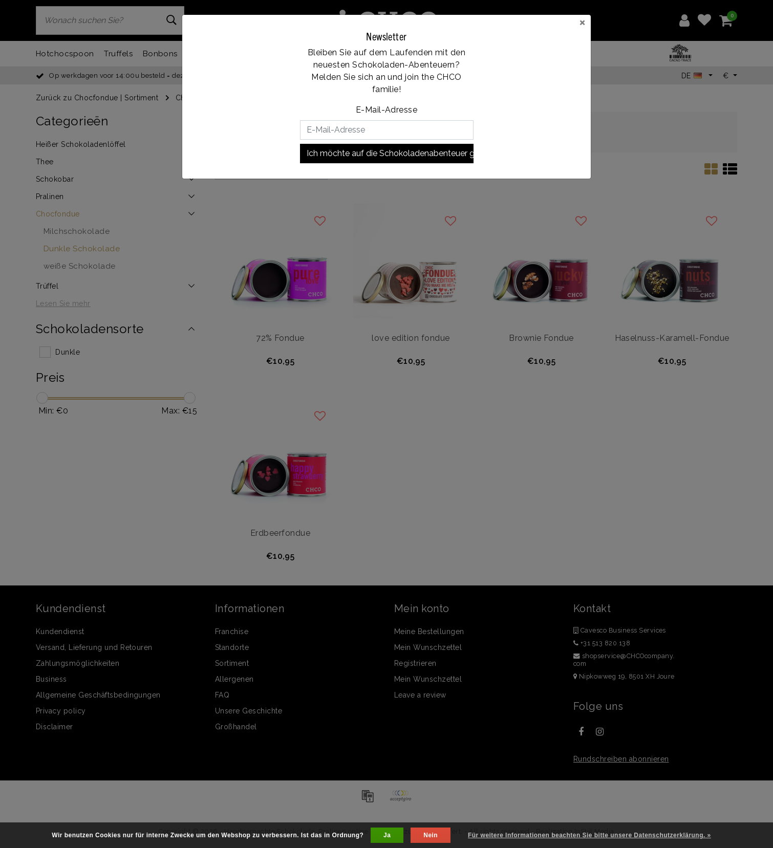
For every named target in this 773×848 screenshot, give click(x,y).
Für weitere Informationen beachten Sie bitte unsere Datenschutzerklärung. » (589, 835)
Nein (430, 835)
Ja (387, 835)
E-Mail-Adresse (387, 110)
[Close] (582, 22)
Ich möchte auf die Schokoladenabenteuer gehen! (390, 153)
